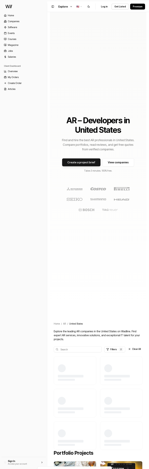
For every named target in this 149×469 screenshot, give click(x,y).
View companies (118, 162)
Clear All (134, 349)
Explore (65, 6)
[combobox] (79, 7)
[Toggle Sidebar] (47, 234)
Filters (114, 349)
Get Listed (120, 6)
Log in (104, 6)
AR (64, 323)
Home (57, 323)
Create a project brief (81, 162)
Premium (137, 6)
